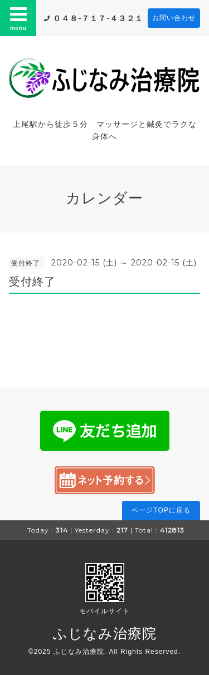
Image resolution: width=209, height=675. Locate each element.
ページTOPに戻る (161, 510)
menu (18, 17)
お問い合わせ (174, 18)
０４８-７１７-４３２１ (98, 18)
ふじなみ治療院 (105, 633)
